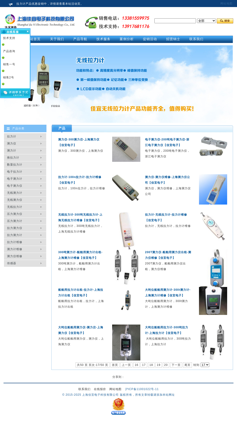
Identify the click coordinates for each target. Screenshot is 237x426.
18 (151, 365)
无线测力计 (14, 192)
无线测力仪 (14, 199)
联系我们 (84, 389)
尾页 (187, 365)
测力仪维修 (14, 256)
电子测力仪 (14, 185)
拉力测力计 (14, 235)
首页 (115, 365)
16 (136, 365)
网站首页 (34, 39)
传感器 (11, 263)
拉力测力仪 (14, 228)
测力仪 (11, 143)
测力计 (11, 150)
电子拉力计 (14, 171)
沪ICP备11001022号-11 (142, 389)
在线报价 (100, 389)
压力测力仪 (14, 214)
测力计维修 (14, 249)
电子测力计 (14, 178)
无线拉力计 (14, 207)
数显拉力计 (14, 164)
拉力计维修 (14, 242)
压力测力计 (14, 221)
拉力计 (11, 136)
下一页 (176, 365)
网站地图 (226, 3)
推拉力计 (13, 157)
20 (166, 365)
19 (158, 365)
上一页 (126, 365)
